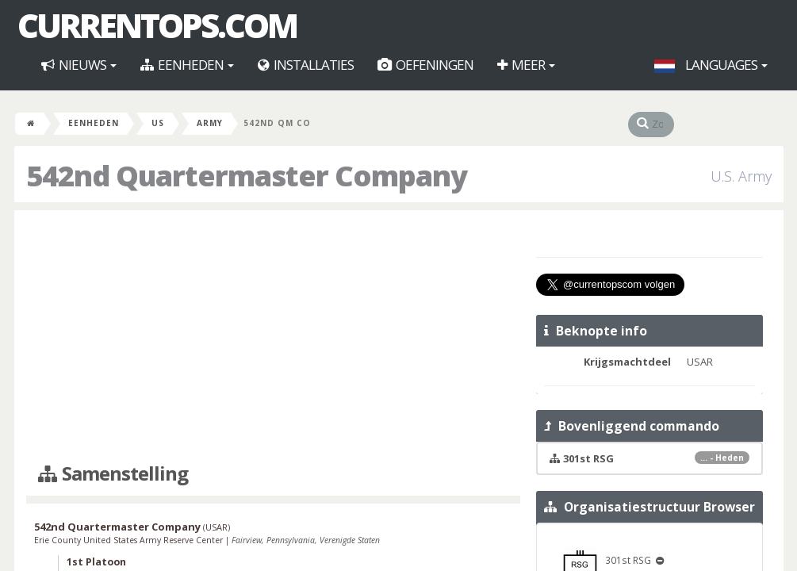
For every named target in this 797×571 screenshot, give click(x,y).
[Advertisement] (273, 337)
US (157, 122)
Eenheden (187, 65)
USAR (216, 527)
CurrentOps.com (157, 25)
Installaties (306, 65)
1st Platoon (96, 562)
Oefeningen (425, 65)
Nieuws (79, 65)
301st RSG (607, 560)
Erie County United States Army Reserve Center (129, 540)
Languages (711, 65)
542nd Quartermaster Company (117, 526)
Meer (526, 65)
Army (210, 122)
